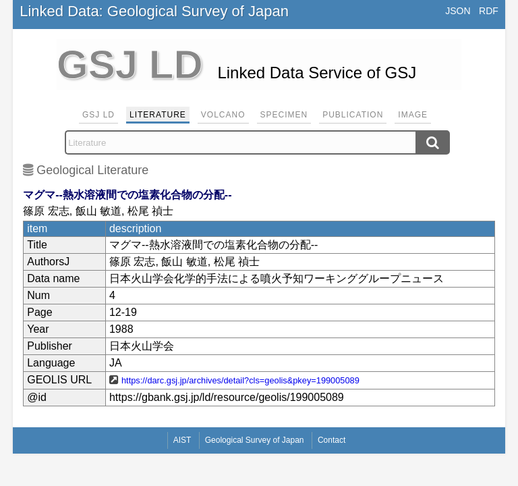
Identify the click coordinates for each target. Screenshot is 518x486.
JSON (457, 10)
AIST (182, 440)
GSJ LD (98, 114)
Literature (158, 114)
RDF (488, 10)
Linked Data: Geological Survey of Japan (154, 11)
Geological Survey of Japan (254, 440)
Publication (352, 114)
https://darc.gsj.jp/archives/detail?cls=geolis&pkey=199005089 (240, 380)
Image (413, 114)
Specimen (284, 114)
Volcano (223, 114)
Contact (331, 440)
